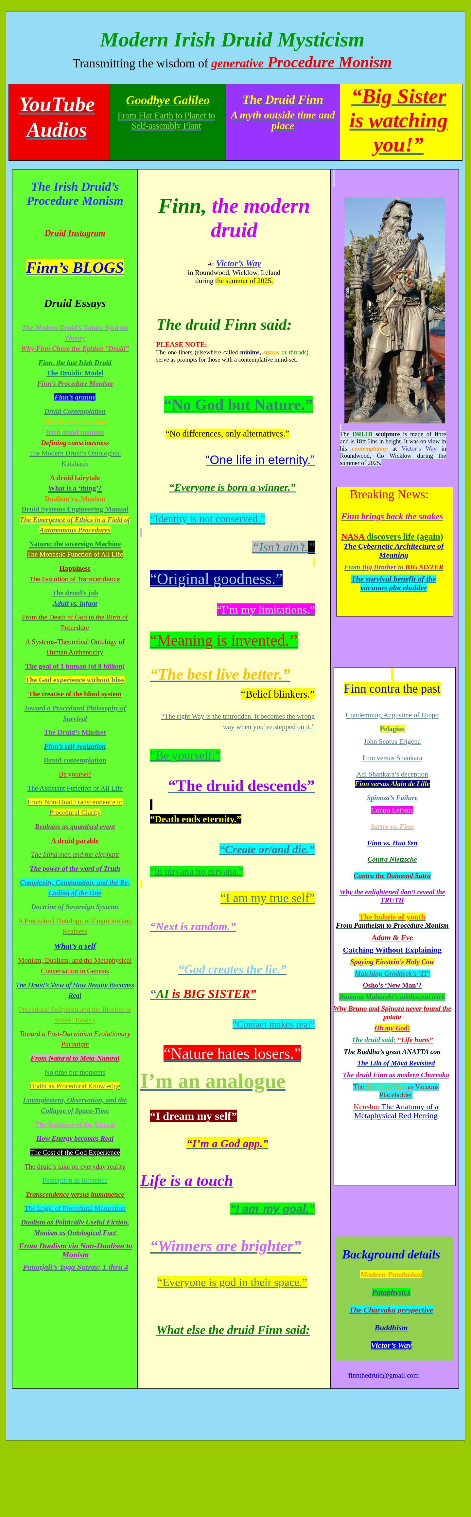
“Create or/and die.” (267, 849)
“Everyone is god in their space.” (232, 1282)
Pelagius (392, 729)
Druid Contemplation (75, 411)
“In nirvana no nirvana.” (196, 871)
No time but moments (74, 1072)
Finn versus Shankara (392, 758)
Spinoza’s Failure (392, 798)
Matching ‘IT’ (392, 973)
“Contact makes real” (274, 1024)
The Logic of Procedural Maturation (75, 1208)
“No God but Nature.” (238, 404)
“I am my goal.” (272, 1209)
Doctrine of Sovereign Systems (75, 907)
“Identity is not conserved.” (207, 519)
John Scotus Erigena (392, 741)
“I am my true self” (267, 898)
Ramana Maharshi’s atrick (392, 997)
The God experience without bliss (74, 680)
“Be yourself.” (185, 755)
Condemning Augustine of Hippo (392, 715)
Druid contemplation (75, 760)
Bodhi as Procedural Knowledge (75, 1086)
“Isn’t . (283, 547)
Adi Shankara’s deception (392, 774)
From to (394, 567)
